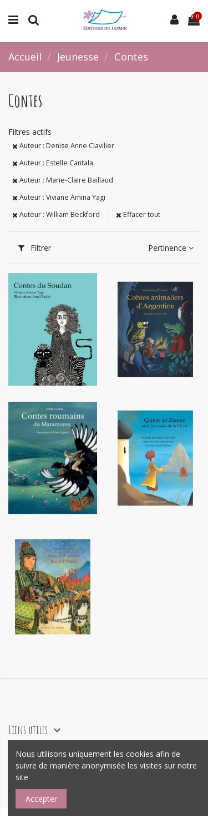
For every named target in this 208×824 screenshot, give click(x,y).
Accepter (41, 798)
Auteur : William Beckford (56, 214)
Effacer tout (138, 214)
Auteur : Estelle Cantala (52, 163)
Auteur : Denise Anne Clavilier (63, 145)
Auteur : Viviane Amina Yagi (58, 197)
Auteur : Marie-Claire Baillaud (62, 180)
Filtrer (34, 247)
